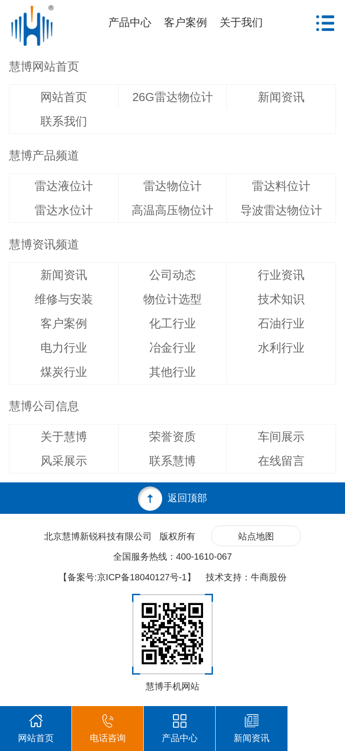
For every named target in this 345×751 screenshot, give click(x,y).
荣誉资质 (172, 436)
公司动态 (172, 275)
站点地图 (256, 536)
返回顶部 (172, 498)
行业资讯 (281, 275)
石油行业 (281, 323)
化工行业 (172, 323)
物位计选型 (172, 299)
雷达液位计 (64, 186)
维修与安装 (64, 299)
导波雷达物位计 (281, 210)
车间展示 (281, 436)
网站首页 (63, 97)
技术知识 (281, 299)
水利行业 (281, 347)
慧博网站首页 (44, 66)
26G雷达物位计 (172, 97)
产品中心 (129, 22)
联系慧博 (172, 461)
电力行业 (63, 347)
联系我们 (63, 121)
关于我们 (241, 22)
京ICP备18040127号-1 (142, 577)
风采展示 (63, 461)
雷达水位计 (64, 210)
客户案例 (185, 22)
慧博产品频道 (44, 155)
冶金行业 (172, 347)
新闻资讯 (281, 97)
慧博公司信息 (44, 406)
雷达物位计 (172, 186)
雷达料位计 (281, 186)
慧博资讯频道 (44, 244)
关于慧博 (63, 436)
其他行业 (172, 372)
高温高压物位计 (172, 210)
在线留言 (281, 461)
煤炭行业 (63, 372)
